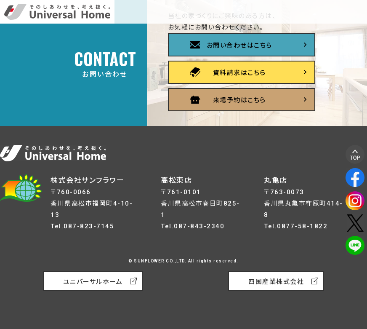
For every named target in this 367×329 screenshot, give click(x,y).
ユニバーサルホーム (93, 282)
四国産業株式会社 (276, 282)
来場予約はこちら (239, 100)
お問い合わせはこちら (239, 45)
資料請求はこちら (239, 73)
